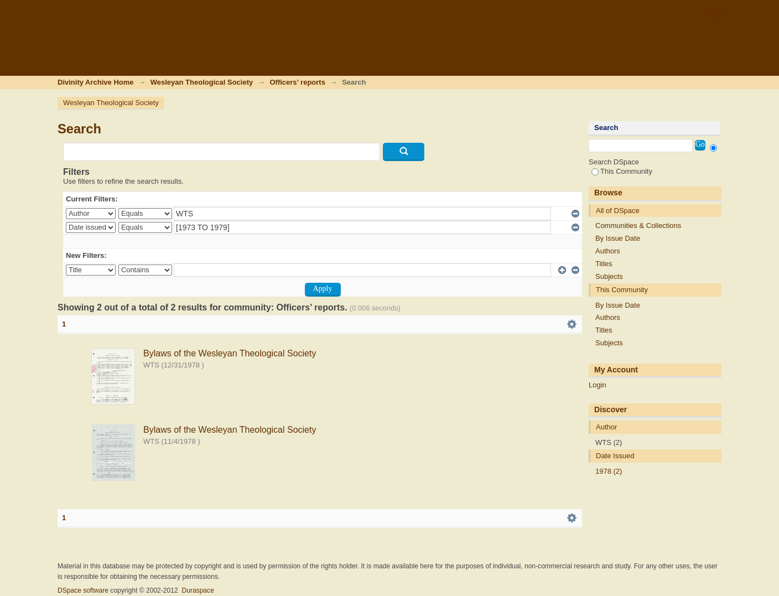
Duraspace (197, 590)
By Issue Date (617, 238)
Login (712, 13)
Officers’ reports (297, 82)
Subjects (609, 276)
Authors (607, 251)
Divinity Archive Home (96, 82)
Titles (603, 264)
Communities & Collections (638, 225)
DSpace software (83, 590)
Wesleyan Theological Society (201, 82)
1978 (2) (608, 471)
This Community (621, 171)
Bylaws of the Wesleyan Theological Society (229, 353)
